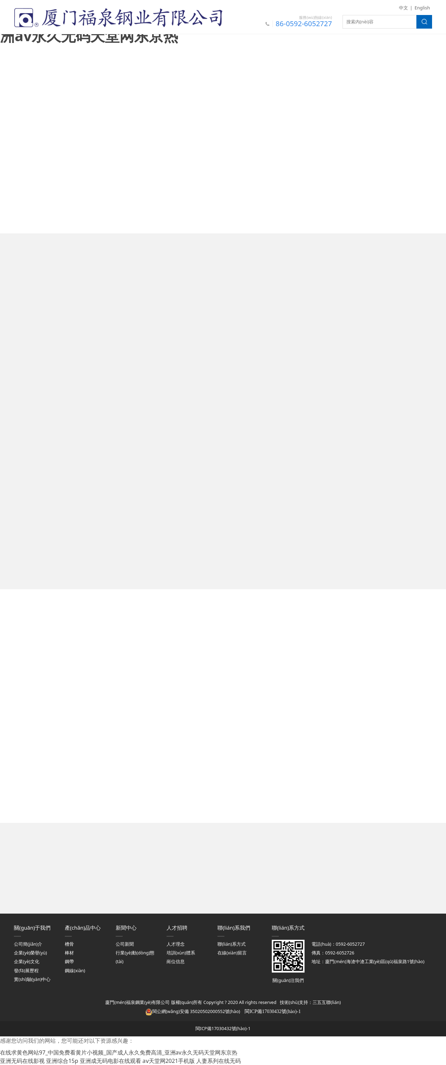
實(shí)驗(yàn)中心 (32, 979)
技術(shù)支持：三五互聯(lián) (310, 1002)
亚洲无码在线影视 (22, 1061)
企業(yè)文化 (26, 962)
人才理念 (176, 944)
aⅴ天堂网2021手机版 (169, 1061)
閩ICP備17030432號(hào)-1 (223, 1029)
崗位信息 (176, 962)
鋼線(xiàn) (75, 971)
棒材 (69, 953)
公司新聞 (125, 944)
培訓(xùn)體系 (181, 953)
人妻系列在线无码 (218, 1061)
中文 (403, 8)
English (422, 8)
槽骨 (69, 944)
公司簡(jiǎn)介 (28, 944)
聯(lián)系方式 (231, 944)
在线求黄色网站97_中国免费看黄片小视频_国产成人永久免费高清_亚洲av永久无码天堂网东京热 (118, 1052)
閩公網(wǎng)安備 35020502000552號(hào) (192, 1011)
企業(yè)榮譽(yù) (30, 953)
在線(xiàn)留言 (232, 953)
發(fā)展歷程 (26, 971)
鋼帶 (69, 962)
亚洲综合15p (62, 1061)
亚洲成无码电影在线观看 (110, 1061)
